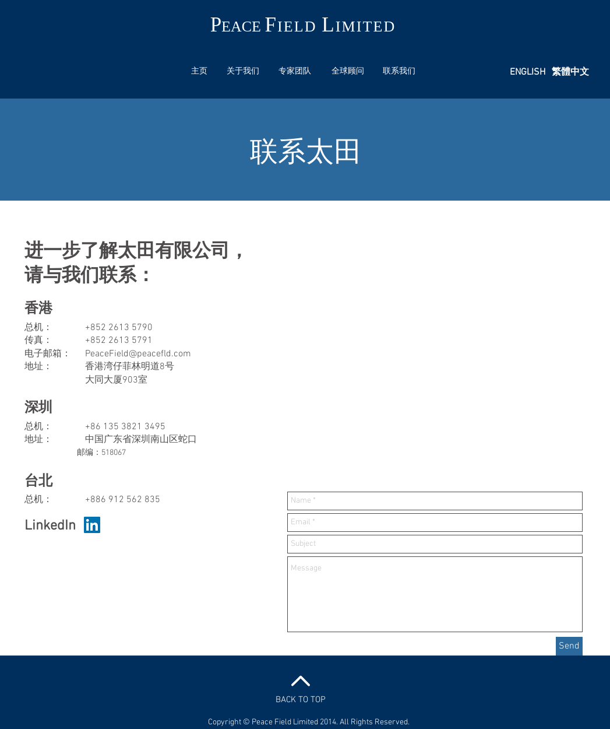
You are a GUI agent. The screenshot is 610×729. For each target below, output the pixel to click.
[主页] (199, 72)
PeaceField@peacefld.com (138, 354)
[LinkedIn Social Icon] (92, 525)
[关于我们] (243, 72)
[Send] (569, 646)
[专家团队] (294, 72)
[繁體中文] (570, 72)
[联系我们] (399, 72)
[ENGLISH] (528, 72)
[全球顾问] (348, 72)
